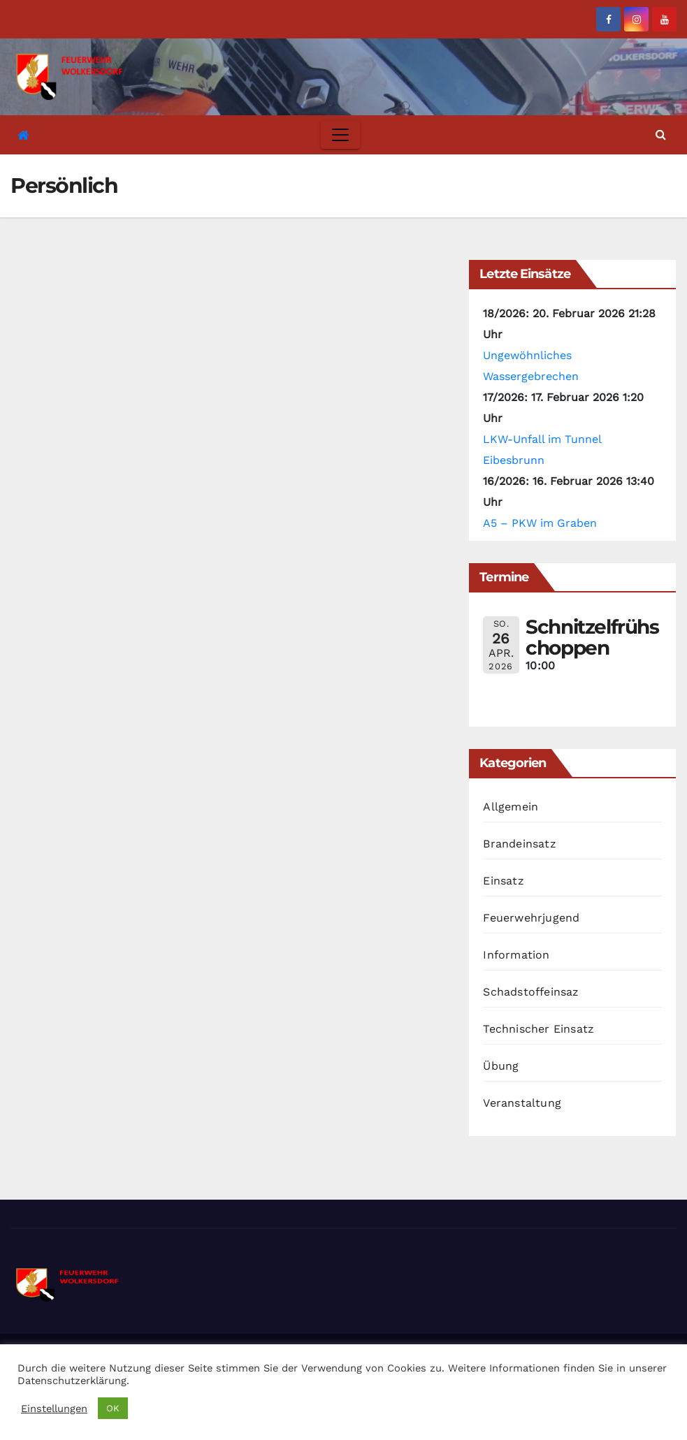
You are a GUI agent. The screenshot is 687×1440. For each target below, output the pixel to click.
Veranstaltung (522, 1103)
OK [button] (113, 1408)
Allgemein (510, 806)
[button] (661, 134)
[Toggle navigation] (340, 135)
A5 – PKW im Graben (540, 523)
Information (516, 954)
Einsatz (503, 880)
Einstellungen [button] (54, 1408)
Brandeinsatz (519, 843)
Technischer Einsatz (538, 1028)
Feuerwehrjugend (531, 917)
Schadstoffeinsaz (531, 991)
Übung (501, 1065)
